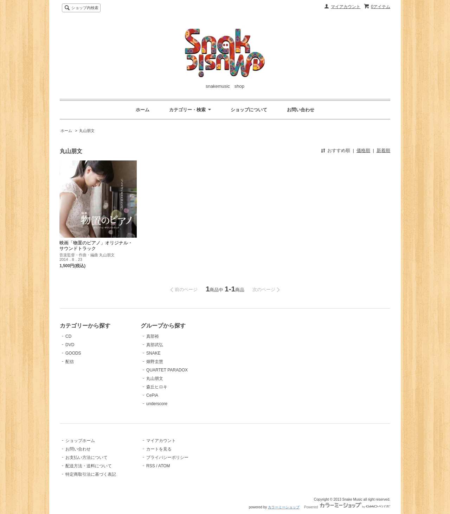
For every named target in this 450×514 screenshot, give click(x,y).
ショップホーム (80, 440)
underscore (156, 403)
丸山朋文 (87, 130)
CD (68, 336)
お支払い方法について (86, 457)
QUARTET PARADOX (167, 370)
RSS (150, 465)
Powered (347, 507)
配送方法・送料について (88, 465)
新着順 (383, 150)
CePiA (152, 395)
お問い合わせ (300, 109)
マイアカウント (345, 6)
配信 (69, 361)
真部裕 (152, 336)
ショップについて (249, 109)
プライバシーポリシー (167, 457)
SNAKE (153, 353)
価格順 (363, 150)
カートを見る (159, 449)
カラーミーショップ (284, 507)
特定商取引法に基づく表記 (90, 474)
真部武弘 (154, 344)
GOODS (73, 353)
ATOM (164, 465)
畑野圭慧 (154, 361)
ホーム (142, 109)
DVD (69, 344)
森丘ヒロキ (156, 386)
